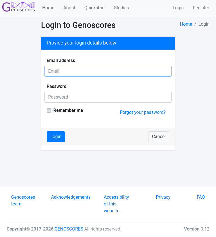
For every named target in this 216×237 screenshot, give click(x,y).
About (69, 7)
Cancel (159, 136)
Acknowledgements (71, 197)
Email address (61, 60)
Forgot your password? (143, 112)
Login (178, 7)
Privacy (163, 197)
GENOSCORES (69, 229)
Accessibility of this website (116, 203)
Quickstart (94, 7)
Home (48, 7)
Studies (121, 7)
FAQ (201, 197)
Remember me (68, 110)
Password (57, 86)
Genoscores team (23, 200)
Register (201, 7)
